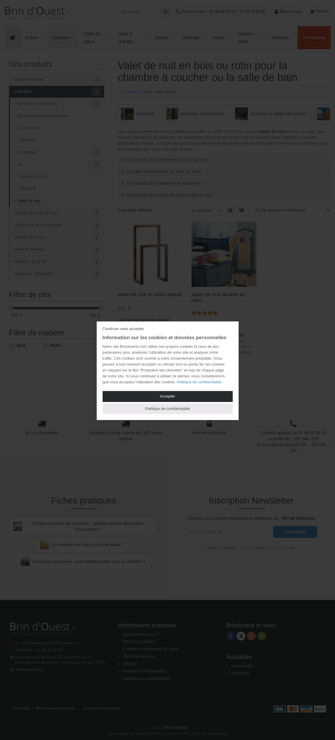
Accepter (167, 396)
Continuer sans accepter (123, 328)
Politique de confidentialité (199, 382)
